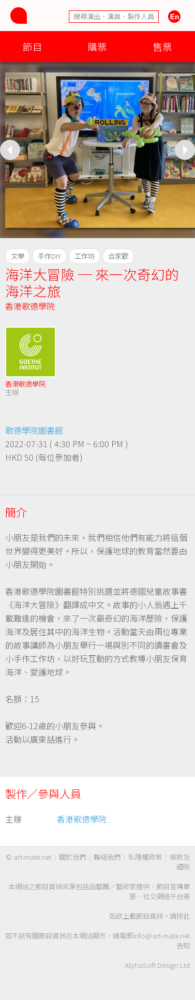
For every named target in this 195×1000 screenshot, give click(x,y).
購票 (97, 46)
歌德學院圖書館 (34, 430)
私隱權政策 (145, 857)
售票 (162, 46)
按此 (183, 916)
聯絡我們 (107, 857)
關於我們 (72, 857)
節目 (32, 46)
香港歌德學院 (30, 306)
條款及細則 (180, 862)
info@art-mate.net (161, 935)
